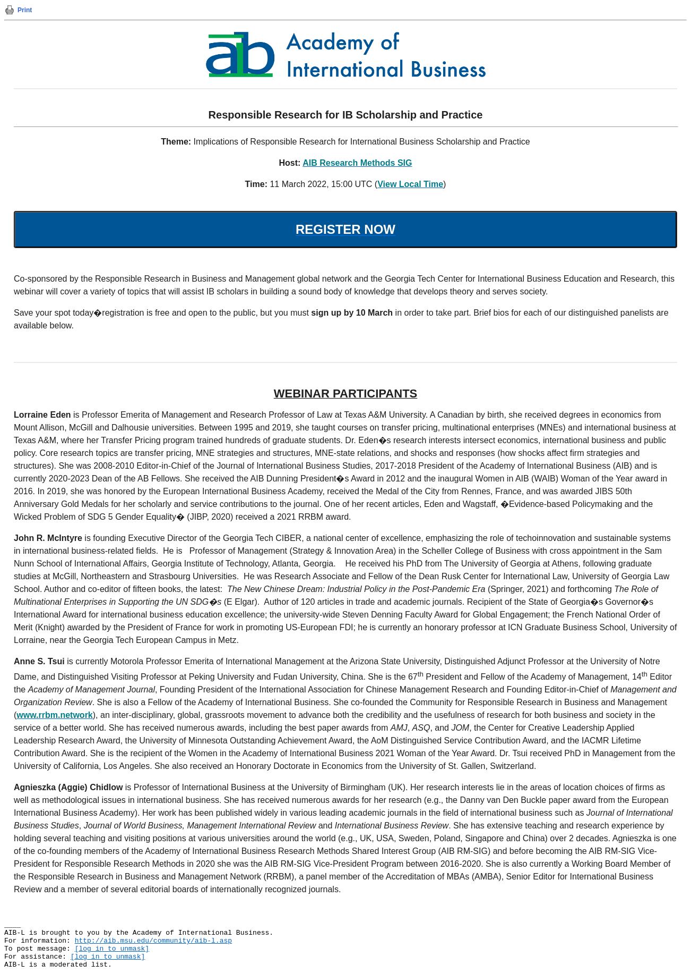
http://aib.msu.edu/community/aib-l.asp (153, 941)
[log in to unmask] (112, 949)
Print (25, 10)
